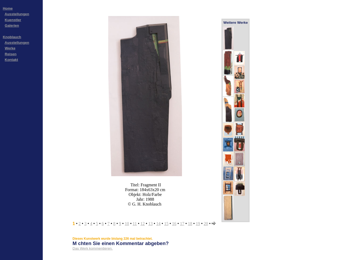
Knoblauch (12, 37)
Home (8, 8)
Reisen (11, 54)
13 (150, 223)
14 (158, 223)
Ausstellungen (17, 14)
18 (190, 223)
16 (174, 223)
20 (206, 223)
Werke (10, 48)
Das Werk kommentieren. (93, 248)
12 (143, 223)
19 (198, 223)
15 (166, 223)
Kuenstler (13, 20)
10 (127, 223)
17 (182, 223)
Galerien (12, 25)
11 (135, 223)
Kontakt (11, 60)
